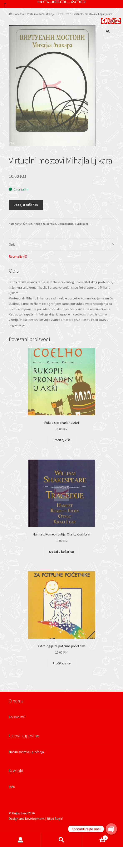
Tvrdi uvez (64, 14)
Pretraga (61, 840)
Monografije (65, 224)
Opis (12, 244)
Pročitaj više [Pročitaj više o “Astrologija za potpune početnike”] (61, 663)
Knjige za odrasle (45, 224)
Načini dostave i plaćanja (26, 752)
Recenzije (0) (18, 256)
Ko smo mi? (17, 717)
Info (12, 787)
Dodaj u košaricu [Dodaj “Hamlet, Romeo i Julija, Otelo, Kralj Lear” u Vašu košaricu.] (61, 551)
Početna (19, 14)
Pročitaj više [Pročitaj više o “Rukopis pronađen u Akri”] (61, 440)
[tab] (61, 245)
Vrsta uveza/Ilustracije (41, 14)
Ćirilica (27, 224)
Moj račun (20, 840)
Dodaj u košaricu (26, 205)
